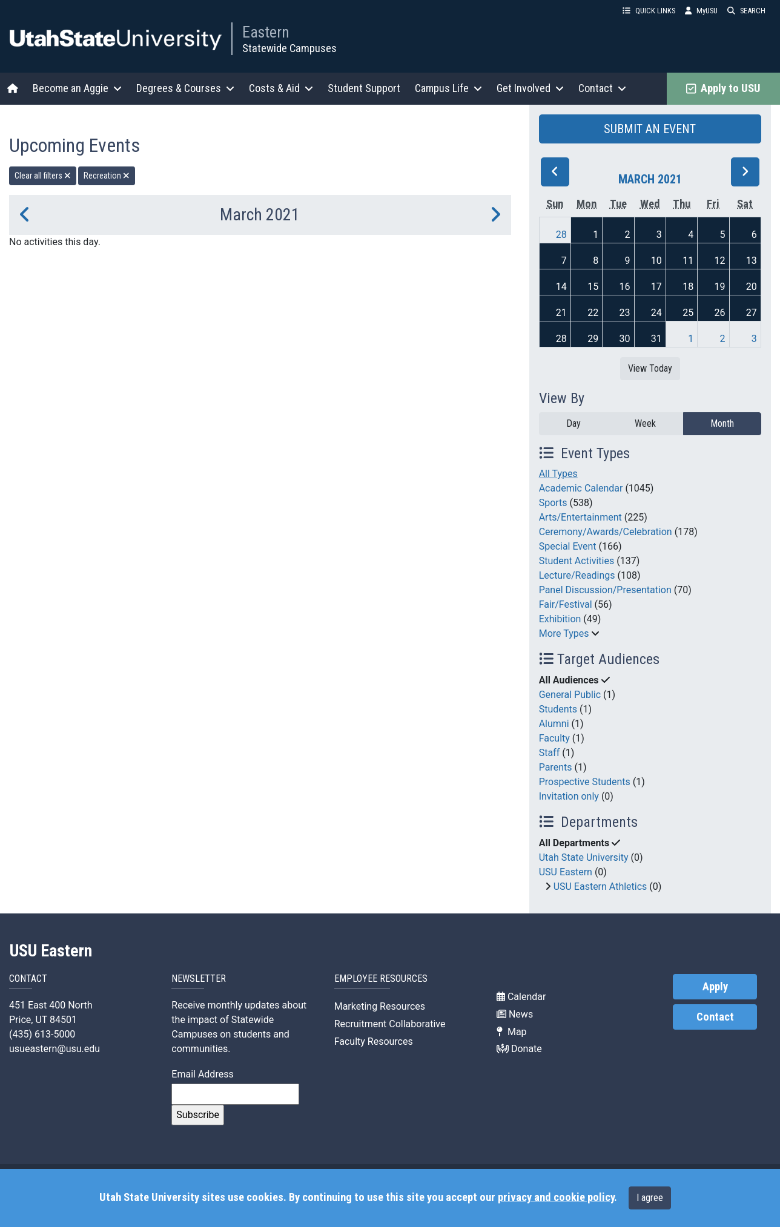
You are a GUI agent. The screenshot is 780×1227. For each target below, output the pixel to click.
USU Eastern (565, 872)
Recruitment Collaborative (390, 1024)
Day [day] (573, 423)
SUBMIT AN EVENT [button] (650, 129)
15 (592, 286)
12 (719, 260)
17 (656, 286)
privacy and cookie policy (556, 1197)
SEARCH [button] (746, 10)
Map (512, 1032)
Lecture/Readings (577, 575)
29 (592, 338)
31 (656, 338)
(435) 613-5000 (42, 1034)
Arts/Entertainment (580, 517)
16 (625, 286)
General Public (570, 694)
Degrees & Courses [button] (185, 88)
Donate (519, 1048)
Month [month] (722, 423)
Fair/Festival (565, 604)
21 (561, 312)
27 (751, 312)
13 (751, 260)
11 (687, 260)
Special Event (568, 546)
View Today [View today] (650, 368)
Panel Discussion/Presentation (605, 590)
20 (751, 286)
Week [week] (645, 423)
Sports (553, 502)
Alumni (554, 723)
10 (656, 260)
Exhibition (560, 619)
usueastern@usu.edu (54, 1048)
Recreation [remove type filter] (107, 175)
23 (625, 312)
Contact (715, 1017)
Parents (555, 767)
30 (625, 338)
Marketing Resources (379, 1006)
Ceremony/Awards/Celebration (605, 532)
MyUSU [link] (701, 10)
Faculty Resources (373, 1041)
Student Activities (577, 561)
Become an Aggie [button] (77, 88)
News (515, 1014)
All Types (558, 473)
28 (561, 234)
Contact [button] (602, 88)
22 (592, 312)
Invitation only (569, 796)
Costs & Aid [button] (281, 88)
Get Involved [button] (530, 88)
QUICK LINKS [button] (649, 10)
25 (687, 312)
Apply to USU (723, 88)
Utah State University (584, 857)
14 (561, 286)
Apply (715, 986)
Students (558, 709)
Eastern (265, 32)
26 (719, 312)
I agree (649, 1197)
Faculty (554, 738)
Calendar (521, 996)
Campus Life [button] (448, 88)
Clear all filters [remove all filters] (43, 175)
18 (687, 286)
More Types (564, 633)
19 (719, 286)
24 (656, 312)
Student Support (364, 88)
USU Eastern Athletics (600, 886)
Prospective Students (584, 782)
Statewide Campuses (289, 48)
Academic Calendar (581, 488)
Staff (549, 752)
